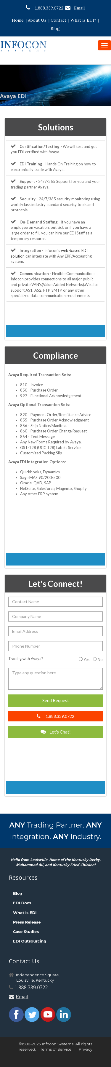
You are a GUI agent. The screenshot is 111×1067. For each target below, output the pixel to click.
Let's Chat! (56, 731)
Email (75, 8)
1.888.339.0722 (44, 7)
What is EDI (25, 912)
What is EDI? (83, 20)
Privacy (85, 1049)
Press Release (27, 922)
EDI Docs (22, 902)
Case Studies (26, 931)
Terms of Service (55, 1049)
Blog (55, 28)
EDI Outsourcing (29, 941)
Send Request (55, 700)
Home (18, 20)
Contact (58, 20)
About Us (37, 20)
